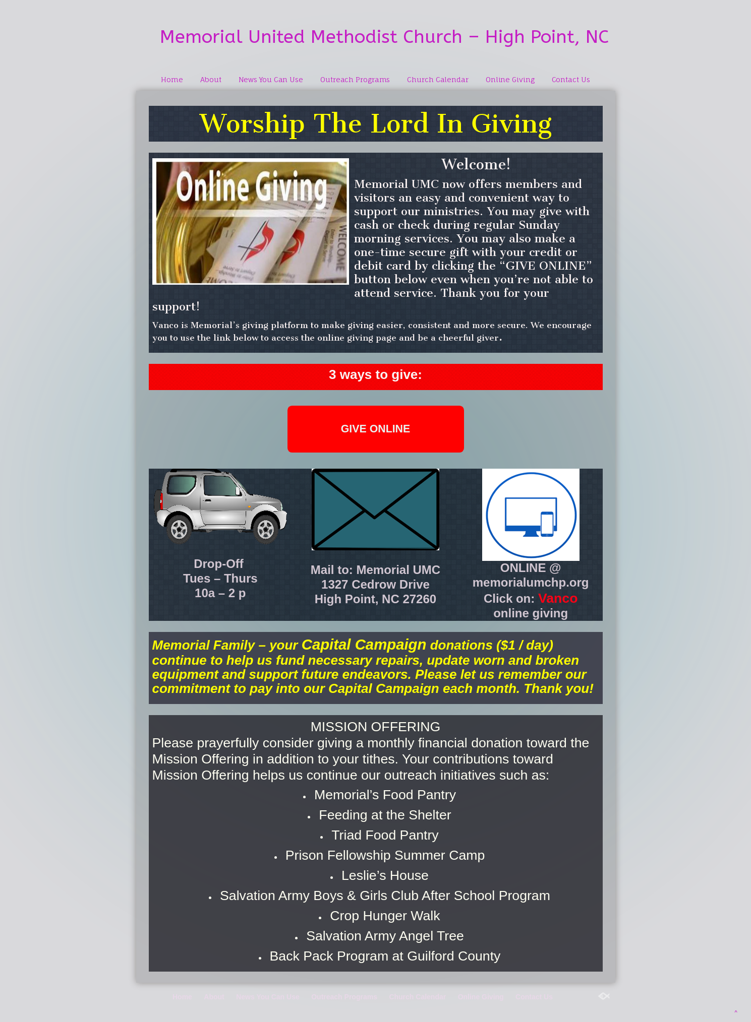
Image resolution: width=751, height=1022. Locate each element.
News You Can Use (271, 79)
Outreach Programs (355, 79)
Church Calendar (438, 79)
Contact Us (571, 79)
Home (172, 79)
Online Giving (510, 79)
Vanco (558, 598)
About (210, 79)
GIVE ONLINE (375, 429)
